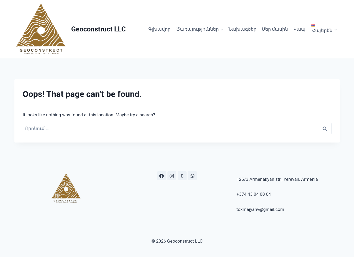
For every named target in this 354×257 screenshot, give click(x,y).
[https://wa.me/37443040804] (192, 175)
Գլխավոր (159, 29)
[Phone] (182, 175)
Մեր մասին (275, 29)
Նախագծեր (242, 29)
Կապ (299, 29)
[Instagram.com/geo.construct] (171, 175)
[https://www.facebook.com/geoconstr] (161, 175)
